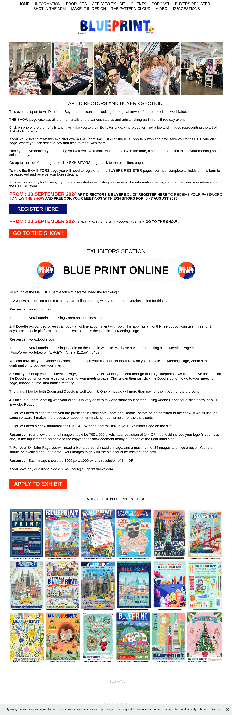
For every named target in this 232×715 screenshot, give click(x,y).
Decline (215, 709)
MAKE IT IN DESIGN (88, 9)
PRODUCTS (76, 4)
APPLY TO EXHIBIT (108, 4)
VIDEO (161, 9)
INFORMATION (48, 4)
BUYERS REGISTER (192, 4)
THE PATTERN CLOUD (130, 9)
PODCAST (160, 4)
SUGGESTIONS (186, 9)
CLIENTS (138, 4)
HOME (23, 4)
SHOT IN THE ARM (49, 9)
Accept (203, 709)
